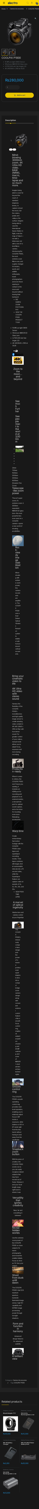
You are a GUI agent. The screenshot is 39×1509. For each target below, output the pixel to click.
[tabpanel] (19, 747)
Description (10, 120)
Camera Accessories (17, 9)
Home (4, 9)
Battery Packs (25, 1440)
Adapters (5, 1410)
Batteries (23, 1410)
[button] (35, 18)
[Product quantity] (12, 87)
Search (27, 3)
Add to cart (21, 95)
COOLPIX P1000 (19, 1383)
